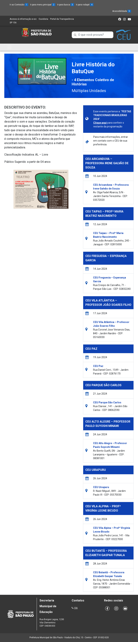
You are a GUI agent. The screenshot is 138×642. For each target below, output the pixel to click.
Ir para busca (65, 4)
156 (76, 608)
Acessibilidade (121, 11)
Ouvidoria (43, 19)
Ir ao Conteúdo (19, 4)
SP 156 (13, 22)
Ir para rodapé (84, 4)
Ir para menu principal (42, 4)
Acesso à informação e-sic (23, 19)
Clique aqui (100, 122)
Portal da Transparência (62, 19)
